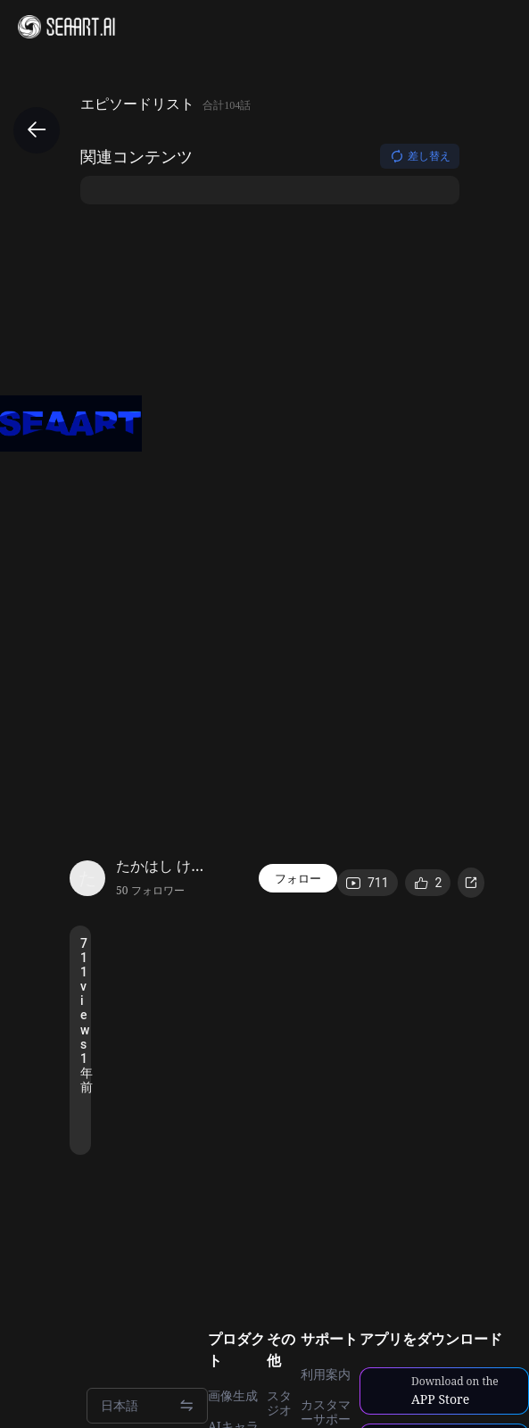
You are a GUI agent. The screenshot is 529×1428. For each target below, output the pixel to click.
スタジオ (279, 1403)
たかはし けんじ (165, 866)
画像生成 (233, 1396)
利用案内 (326, 1374)
